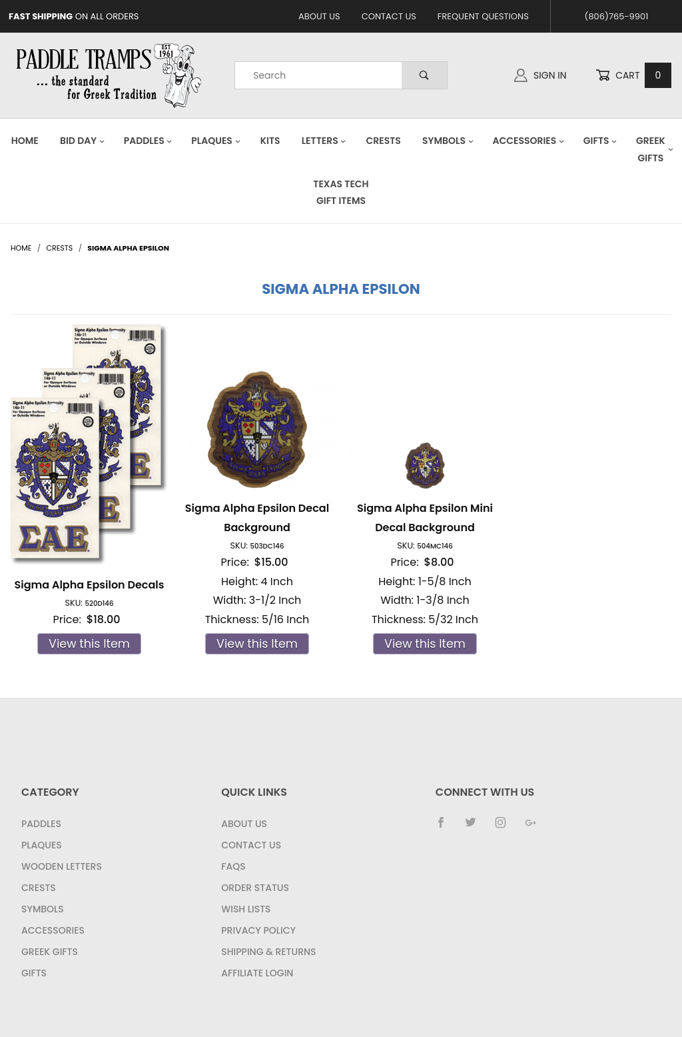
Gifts (600, 140)
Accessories (528, 140)
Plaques (215, 140)
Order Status (255, 887)
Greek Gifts (49, 951)
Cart (633, 75)
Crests (383, 140)
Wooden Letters (61, 866)
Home (25, 140)
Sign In (540, 75)
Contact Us (389, 16)
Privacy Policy (258, 930)
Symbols (448, 140)
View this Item (89, 644)
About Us (319, 16)
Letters (324, 140)
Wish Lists (245, 909)
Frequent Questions (483, 16)
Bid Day (82, 140)
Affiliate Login (257, 973)
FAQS (233, 866)
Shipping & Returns (268, 951)
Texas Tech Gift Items (340, 192)
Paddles (148, 140)
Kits (270, 140)
